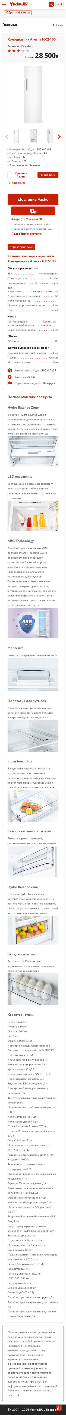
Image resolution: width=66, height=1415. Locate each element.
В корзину (48, 175)
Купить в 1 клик (21, 175)
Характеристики (21, 247)
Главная (9, 25)
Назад (58, 25)
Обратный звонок (18, 13)
